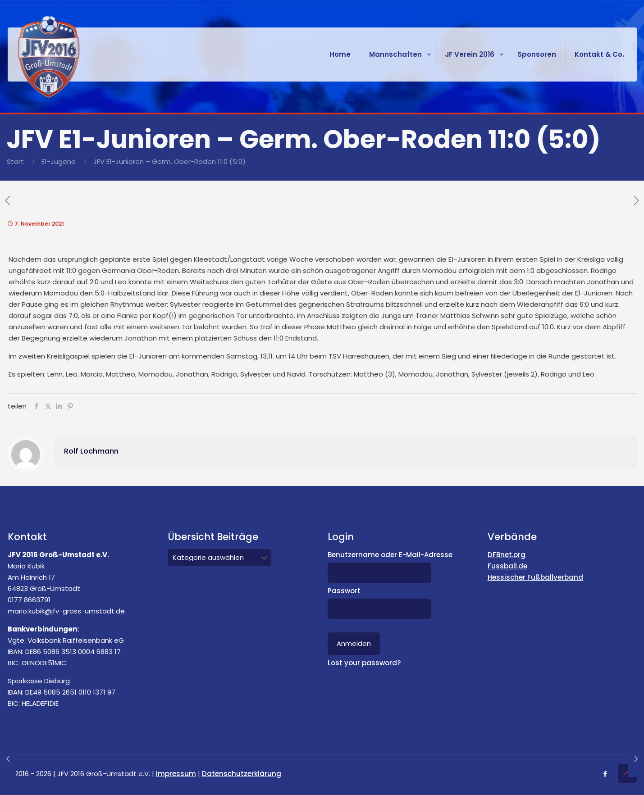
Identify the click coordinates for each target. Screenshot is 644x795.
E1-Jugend (58, 161)
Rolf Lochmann (91, 451)
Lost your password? (364, 663)
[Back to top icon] (627, 773)
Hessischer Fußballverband (535, 577)
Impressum (176, 773)
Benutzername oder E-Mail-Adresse (390, 554)
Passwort (344, 590)
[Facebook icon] (605, 773)
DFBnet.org (506, 554)
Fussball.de (507, 566)
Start (15, 161)
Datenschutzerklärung (241, 773)
